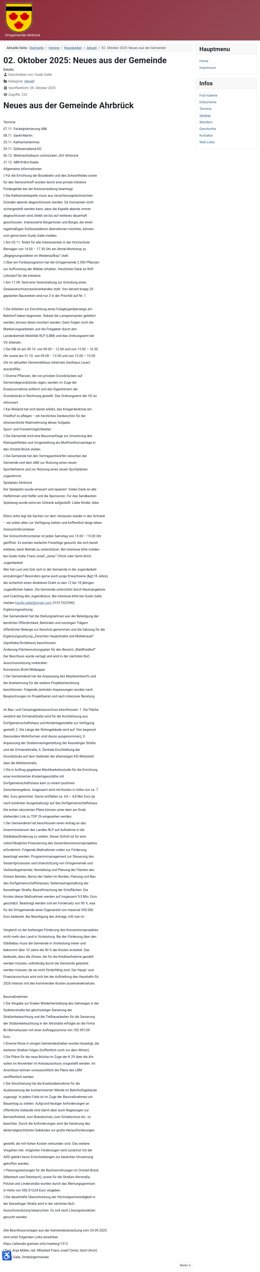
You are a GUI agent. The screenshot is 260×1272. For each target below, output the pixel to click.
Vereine (204, 115)
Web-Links (207, 142)
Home (203, 61)
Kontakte (206, 135)
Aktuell (29, 81)
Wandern (205, 122)
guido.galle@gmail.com (33, 603)
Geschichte (207, 129)
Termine (205, 109)
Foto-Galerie (208, 95)
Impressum (207, 68)
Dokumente (207, 102)
